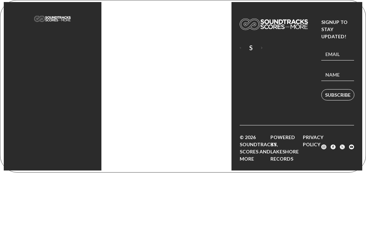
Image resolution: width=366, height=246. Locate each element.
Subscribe (338, 95)
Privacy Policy (313, 140)
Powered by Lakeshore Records (284, 148)
